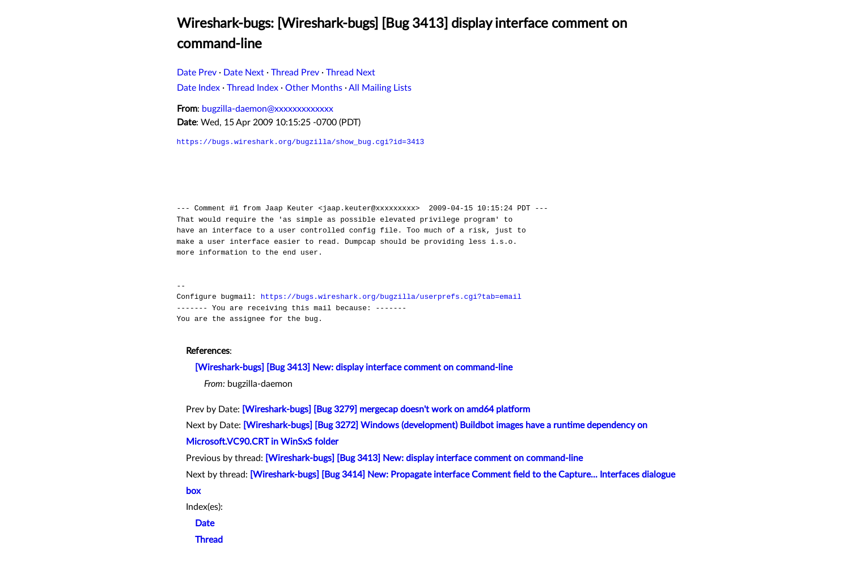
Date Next (243, 72)
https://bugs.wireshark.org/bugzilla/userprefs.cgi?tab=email (391, 296)
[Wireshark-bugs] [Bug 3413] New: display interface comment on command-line (353, 367)
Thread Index (252, 87)
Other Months (313, 87)
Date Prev (197, 72)
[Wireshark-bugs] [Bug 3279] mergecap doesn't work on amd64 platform (386, 409)
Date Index (198, 87)
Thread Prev (295, 72)
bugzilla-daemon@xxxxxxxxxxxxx (267, 108)
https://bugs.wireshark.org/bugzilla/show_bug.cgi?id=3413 (301, 142)
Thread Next (350, 72)
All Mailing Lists (380, 87)
